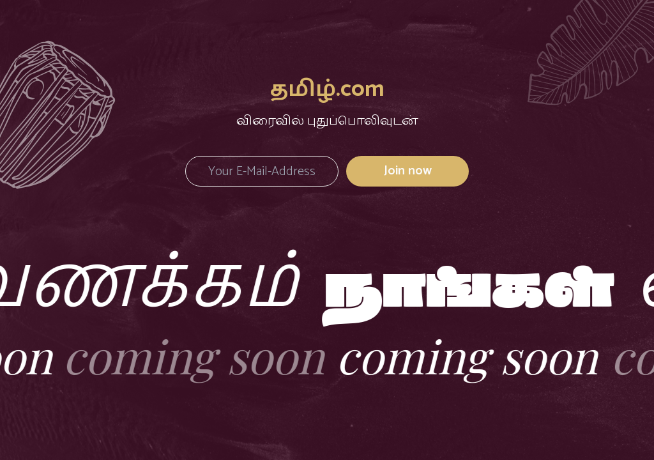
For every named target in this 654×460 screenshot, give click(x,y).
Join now (408, 170)
